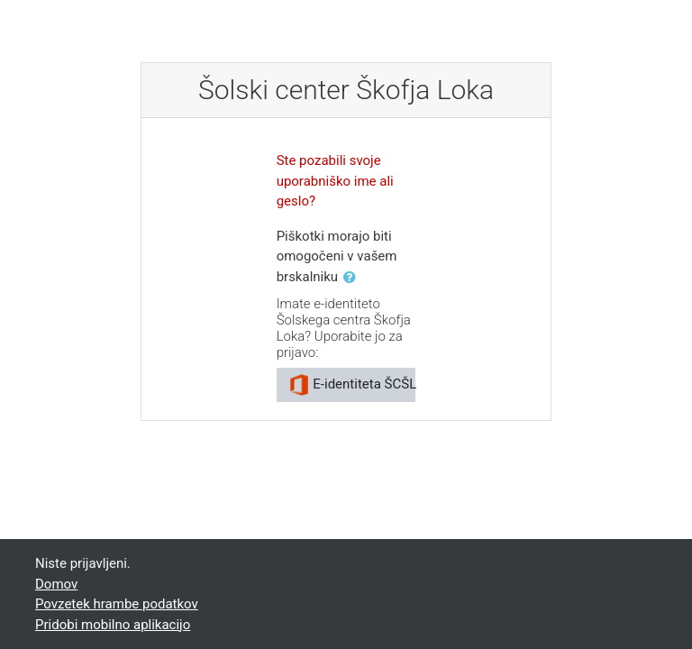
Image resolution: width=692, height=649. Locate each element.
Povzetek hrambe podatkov (116, 604)
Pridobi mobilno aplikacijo (112, 625)
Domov (56, 584)
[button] (353, 278)
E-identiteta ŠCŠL (352, 385)
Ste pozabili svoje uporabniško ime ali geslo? (335, 180)
